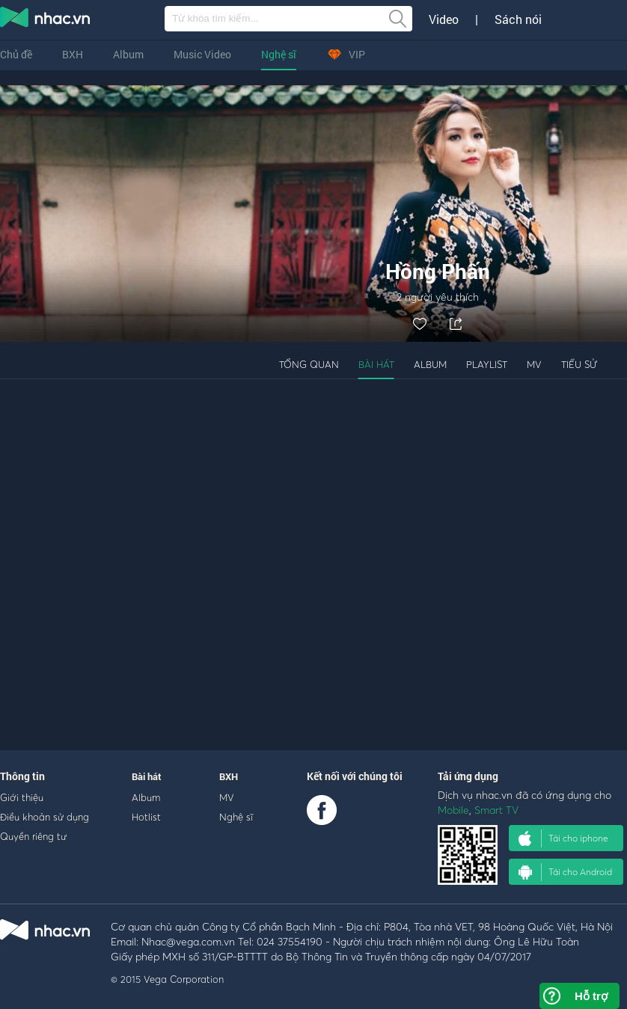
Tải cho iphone (563, 838)
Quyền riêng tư (33, 836)
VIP (345, 54)
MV (534, 364)
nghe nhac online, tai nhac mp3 (45, 20)
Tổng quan (309, 364)
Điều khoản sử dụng (44, 817)
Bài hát (376, 364)
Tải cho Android (565, 872)
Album (128, 54)
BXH (72, 54)
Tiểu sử (579, 364)
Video (444, 19)
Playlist (486, 364)
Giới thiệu (21, 797)
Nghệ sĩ (278, 54)
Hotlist (146, 817)
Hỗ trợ (591, 996)
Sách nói (518, 19)
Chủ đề (16, 54)
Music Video (202, 54)
